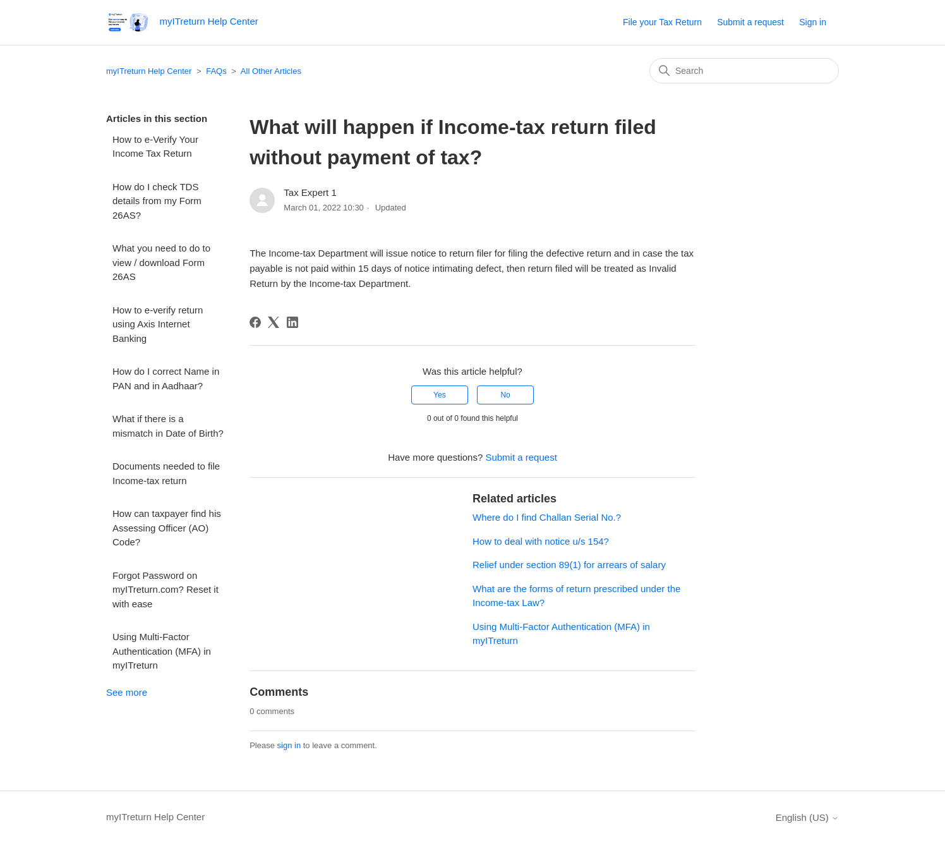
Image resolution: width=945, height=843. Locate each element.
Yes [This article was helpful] (439, 395)
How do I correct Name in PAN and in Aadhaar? (165, 378)
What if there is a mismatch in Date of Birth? (168, 426)
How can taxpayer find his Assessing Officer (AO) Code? (166, 527)
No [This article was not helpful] (505, 395)
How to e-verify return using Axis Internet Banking (157, 324)
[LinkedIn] (292, 322)
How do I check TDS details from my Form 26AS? (157, 201)
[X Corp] (273, 322)
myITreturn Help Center (148, 71)
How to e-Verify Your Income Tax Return (155, 146)
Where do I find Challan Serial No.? (546, 517)
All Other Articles (271, 71)
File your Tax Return (662, 22)
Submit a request (750, 22)
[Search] (744, 70)
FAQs (216, 71)
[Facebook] (255, 322)
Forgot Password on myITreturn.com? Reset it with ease (165, 589)
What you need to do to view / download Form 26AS (161, 262)
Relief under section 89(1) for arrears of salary (569, 564)
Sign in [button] (812, 22)
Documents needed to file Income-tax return (166, 473)
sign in (289, 745)
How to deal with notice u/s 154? (540, 541)
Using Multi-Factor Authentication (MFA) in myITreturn (161, 650)
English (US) (807, 817)
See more (126, 692)
